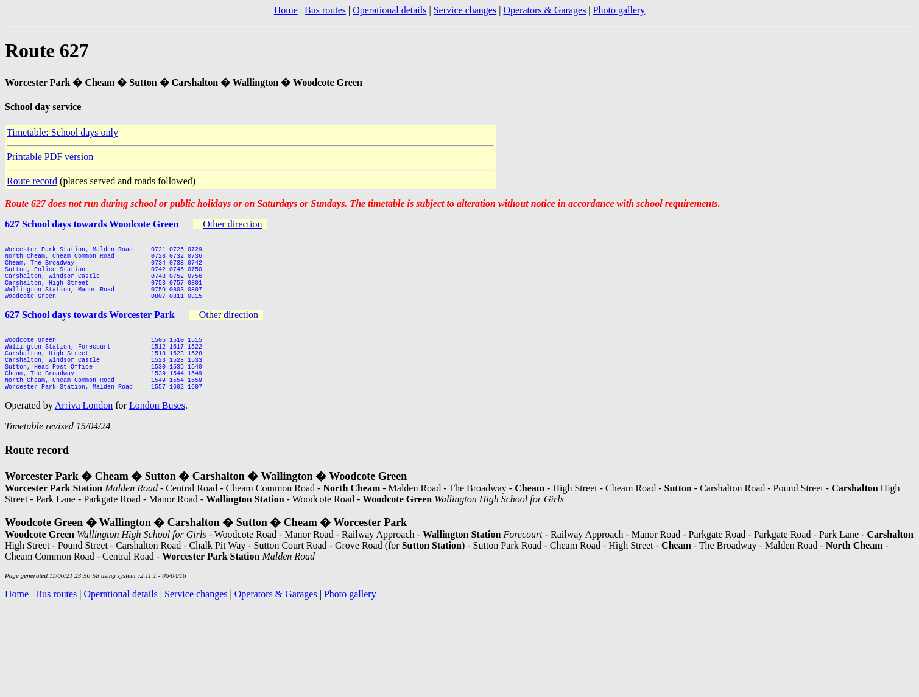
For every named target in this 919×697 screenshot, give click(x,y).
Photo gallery (619, 10)
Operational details (389, 10)
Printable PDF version (50, 156)
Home (286, 10)
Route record (32, 181)
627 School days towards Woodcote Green (91, 224)
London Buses (157, 438)
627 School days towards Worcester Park (90, 331)
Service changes (465, 10)
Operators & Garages (544, 10)
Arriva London (84, 438)
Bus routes (325, 10)
